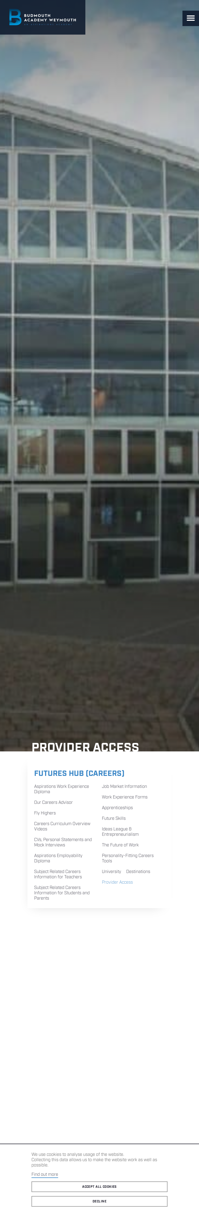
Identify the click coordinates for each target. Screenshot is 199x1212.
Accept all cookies (99, 1187)
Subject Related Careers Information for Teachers (58, 874)
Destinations (138, 872)
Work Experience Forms (125, 797)
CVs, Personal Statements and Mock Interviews (63, 842)
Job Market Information (124, 786)
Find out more (44, 1174)
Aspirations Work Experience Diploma (61, 789)
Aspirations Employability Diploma (58, 858)
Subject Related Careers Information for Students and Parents (62, 893)
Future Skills (114, 818)
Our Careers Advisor (53, 802)
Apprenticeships (117, 808)
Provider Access (117, 882)
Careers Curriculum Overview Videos (62, 826)
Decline (99, 1201)
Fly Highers (45, 813)
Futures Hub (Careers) (79, 774)
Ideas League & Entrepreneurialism (120, 831)
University (111, 872)
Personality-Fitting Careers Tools (128, 858)
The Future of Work (120, 845)
